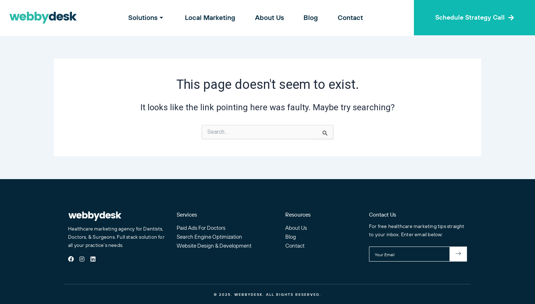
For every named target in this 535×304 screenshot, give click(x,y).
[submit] (458, 254)
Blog (309, 17)
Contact (346, 17)
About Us (269, 17)
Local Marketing (212, 17)
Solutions (151, 17)
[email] (409, 254)
